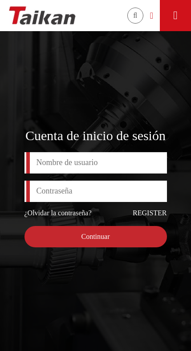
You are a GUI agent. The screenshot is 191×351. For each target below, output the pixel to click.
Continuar (95, 236)
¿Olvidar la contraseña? (58, 213)
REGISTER (150, 213)
